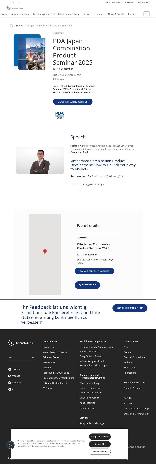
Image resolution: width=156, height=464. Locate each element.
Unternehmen (112, 2)
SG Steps (47, 388)
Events (19, 25)
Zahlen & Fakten (51, 357)
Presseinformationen (135, 357)
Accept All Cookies (100, 436)
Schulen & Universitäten (136, 413)
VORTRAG (58, 33)
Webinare (129, 362)
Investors (143, 2)
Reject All (99, 444)
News (127, 346)
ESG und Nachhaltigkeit (55, 383)
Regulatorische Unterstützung (58, 377)
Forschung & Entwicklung (56, 372)
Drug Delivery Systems (91, 356)
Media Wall (129, 367)
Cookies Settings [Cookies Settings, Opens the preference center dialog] (100, 451)
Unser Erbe (49, 346)
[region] (69, 444)
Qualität (47, 367)
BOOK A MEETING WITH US (73, 101)
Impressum (130, 372)
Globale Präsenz (132, 388)
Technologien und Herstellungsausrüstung (56, 14)
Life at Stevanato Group (136, 408)
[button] (10, 445)
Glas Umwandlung (89, 383)
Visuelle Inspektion (89, 397)
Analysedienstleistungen (92, 423)
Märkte (100, 14)
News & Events (116, 14)
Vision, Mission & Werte (55, 352)
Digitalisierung (87, 408)
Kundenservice (87, 402)
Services (87, 14)
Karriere (129, 2)
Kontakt (132, 14)
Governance (49, 362)
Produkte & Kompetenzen (15, 14)
